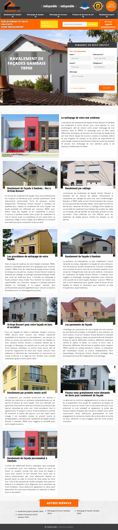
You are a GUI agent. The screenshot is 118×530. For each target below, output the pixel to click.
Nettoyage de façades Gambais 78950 (88, 512)
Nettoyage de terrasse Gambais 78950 (58, 512)
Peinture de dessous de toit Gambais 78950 (27, 515)
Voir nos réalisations (46, 24)
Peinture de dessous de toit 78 (83, 16)
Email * (73, 63)
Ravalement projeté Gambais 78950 (30, 511)
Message (73, 72)
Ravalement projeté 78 (106, 16)
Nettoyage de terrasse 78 (58, 16)
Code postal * (98, 54)
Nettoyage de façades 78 (35, 16)
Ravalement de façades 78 (12, 16)
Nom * (72, 54)
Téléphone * (98, 63)
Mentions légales (66, 527)
